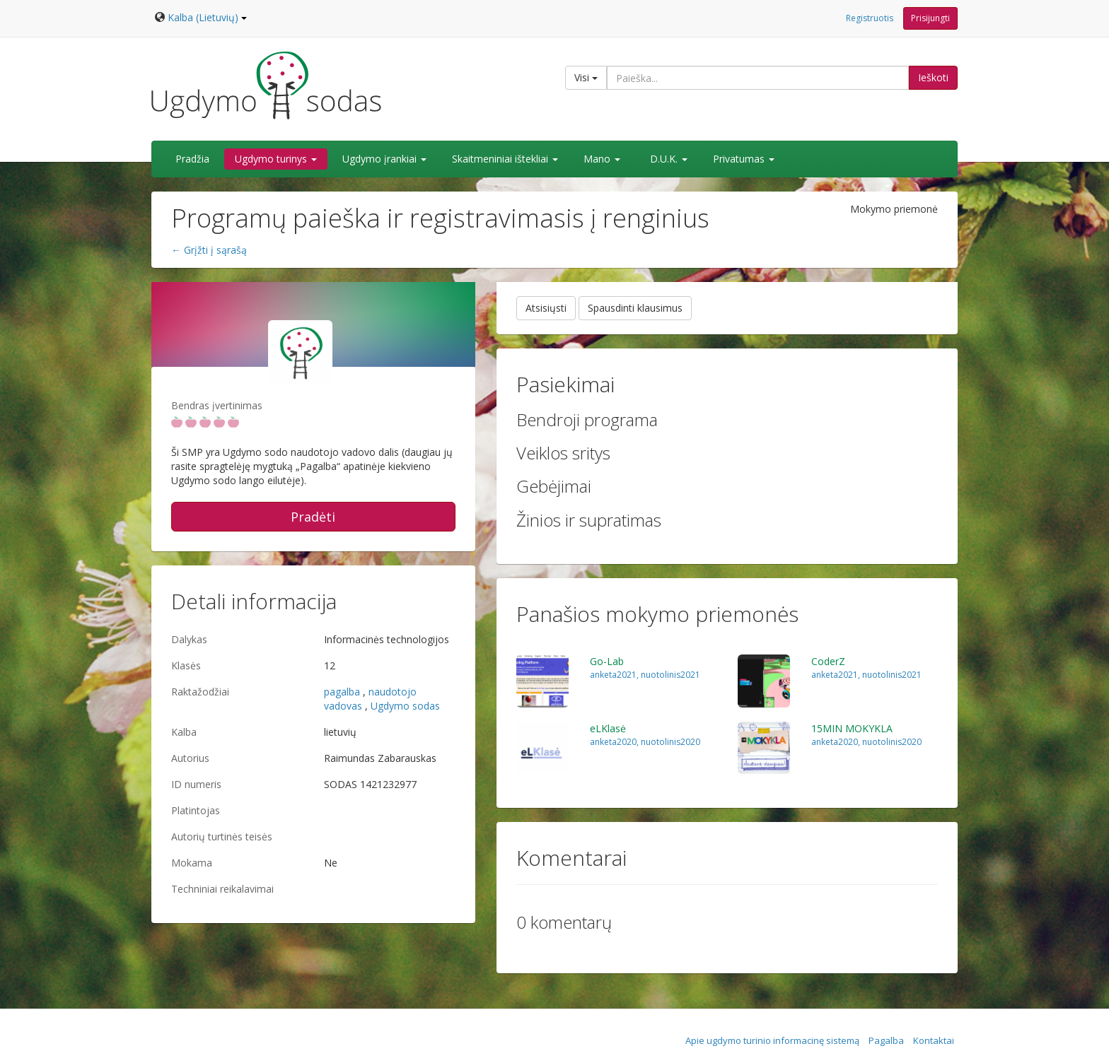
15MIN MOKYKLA (852, 728)
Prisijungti (930, 18)
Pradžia (192, 158)
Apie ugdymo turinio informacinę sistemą (772, 1040)
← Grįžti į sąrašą (209, 250)
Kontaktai (933, 1040)
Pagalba (886, 1040)
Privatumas (743, 158)
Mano (601, 158)
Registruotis (869, 18)
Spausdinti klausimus (635, 308)
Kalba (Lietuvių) (207, 17)
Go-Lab (607, 661)
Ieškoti (933, 77)
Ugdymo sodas (405, 705)
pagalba (342, 691)
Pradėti (313, 516)
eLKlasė (608, 728)
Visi (586, 77)
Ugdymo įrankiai (384, 158)
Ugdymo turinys (276, 158)
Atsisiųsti (546, 308)
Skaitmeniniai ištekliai (505, 158)
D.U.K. (668, 158)
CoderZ (828, 661)
